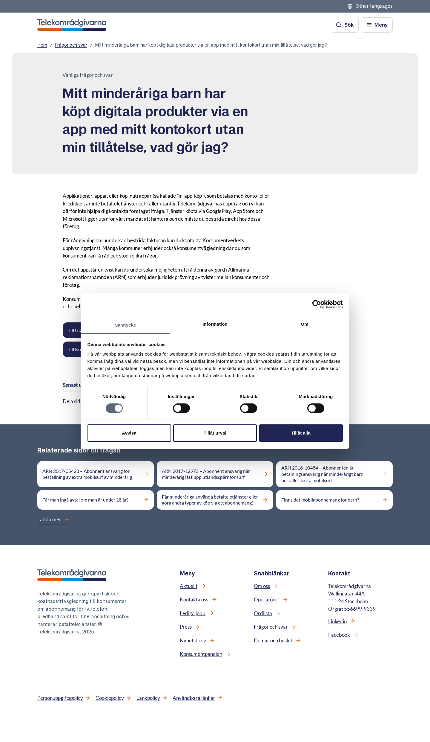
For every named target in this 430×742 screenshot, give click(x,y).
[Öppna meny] (377, 25)
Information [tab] (215, 323)
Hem (42, 45)
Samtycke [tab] (125, 324)
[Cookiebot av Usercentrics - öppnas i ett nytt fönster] (317, 304)
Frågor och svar (71, 45)
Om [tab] (304, 323)
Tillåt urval (215, 432)
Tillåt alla (301, 432)
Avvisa (129, 432)
